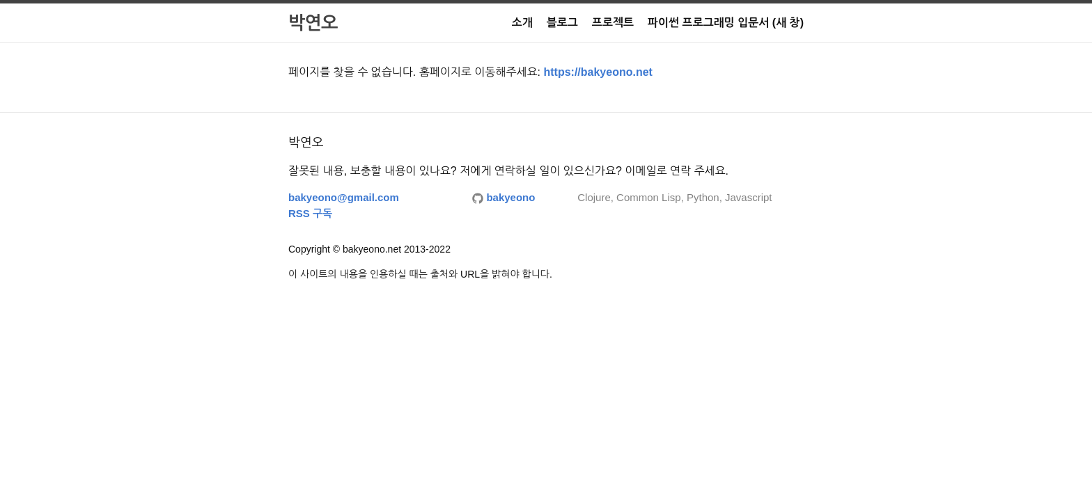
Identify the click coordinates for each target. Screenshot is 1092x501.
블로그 (562, 23)
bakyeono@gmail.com (343, 197)
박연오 (312, 23)
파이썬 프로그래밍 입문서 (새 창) (726, 23)
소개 (522, 23)
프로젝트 (613, 23)
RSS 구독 (310, 213)
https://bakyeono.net (597, 72)
